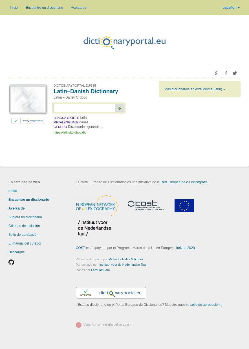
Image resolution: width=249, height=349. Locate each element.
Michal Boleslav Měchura (126, 259)
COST (80, 248)
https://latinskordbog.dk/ (70, 132)
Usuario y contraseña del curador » (107, 324)
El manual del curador (24, 243)
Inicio (14, 8)
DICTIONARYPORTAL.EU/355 (75, 85)
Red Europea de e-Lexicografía (184, 182)
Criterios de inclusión (24, 226)
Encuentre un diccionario (44, 8)
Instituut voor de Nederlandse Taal (122, 264)
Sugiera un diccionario (25, 217)
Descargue (16, 252)
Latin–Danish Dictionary (86, 91)
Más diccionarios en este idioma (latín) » (194, 89)
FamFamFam (100, 270)
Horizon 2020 (185, 248)
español (231, 8)
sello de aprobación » (206, 305)
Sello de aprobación (23, 235)
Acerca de (78, 8)
